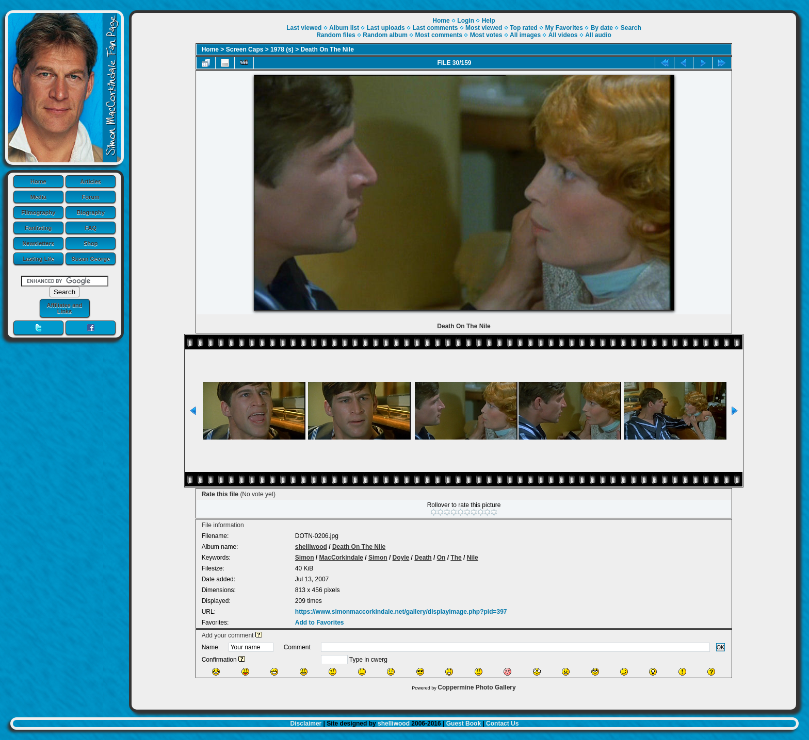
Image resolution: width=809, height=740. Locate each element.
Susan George (90, 259)
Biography (91, 212)
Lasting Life (38, 259)
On (441, 557)
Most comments (438, 35)
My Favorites (564, 27)
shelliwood (311, 546)
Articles (90, 181)
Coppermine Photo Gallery (476, 687)
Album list (344, 27)
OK (721, 647)
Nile (472, 557)
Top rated (524, 27)
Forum (91, 197)
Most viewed (483, 27)
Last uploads (386, 27)
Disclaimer (306, 723)
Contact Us (502, 723)
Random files (335, 35)
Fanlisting (38, 228)
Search (631, 27)
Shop (91, 243)
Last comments (435, 27)
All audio (598, 35)
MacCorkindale (341, 557)
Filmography (38, 212)
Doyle (401, 557)
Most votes (486, 35)
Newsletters (38, 243)
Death (422, 557)
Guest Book (463, 723)
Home (38, 181)
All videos (563, 35)
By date (602, 27)
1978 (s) (282, 49)
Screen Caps (245, 49)
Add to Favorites (319, 622)
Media (38, 197)
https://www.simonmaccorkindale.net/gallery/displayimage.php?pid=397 (401, 611)
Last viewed (303, 27)
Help (488, 20)
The (455, 557)
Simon (304, 557)
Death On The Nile (327, 49)
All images (525, 35)
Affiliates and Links (64, 308)
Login (465, 20)
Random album (385, 35)
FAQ (90, 228)
